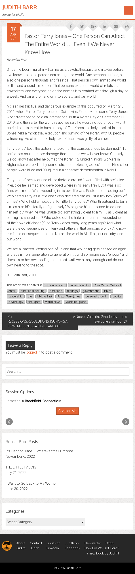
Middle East (44, 296)
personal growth (96, 296)
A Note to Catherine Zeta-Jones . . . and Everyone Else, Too (100, 319)
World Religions (76, 301)
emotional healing (32, 290)
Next (125, 421)
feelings (72, 290)
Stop (69, 414)
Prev (9, 421)
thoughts (34, 301)
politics (116, 296)
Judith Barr (19, 7)
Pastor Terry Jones (68, 296)
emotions (56, 290)
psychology (16, 301)
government (91, 290)
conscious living (55, 285)
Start (66, 414)
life (30, 296)
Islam (107, 290)
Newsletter (92, 543)
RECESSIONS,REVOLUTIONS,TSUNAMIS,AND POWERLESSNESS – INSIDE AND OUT (40, 321)
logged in (33, 352)
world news (52, 301)
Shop (109, 543)
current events (79, 285)
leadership (16, 296)
